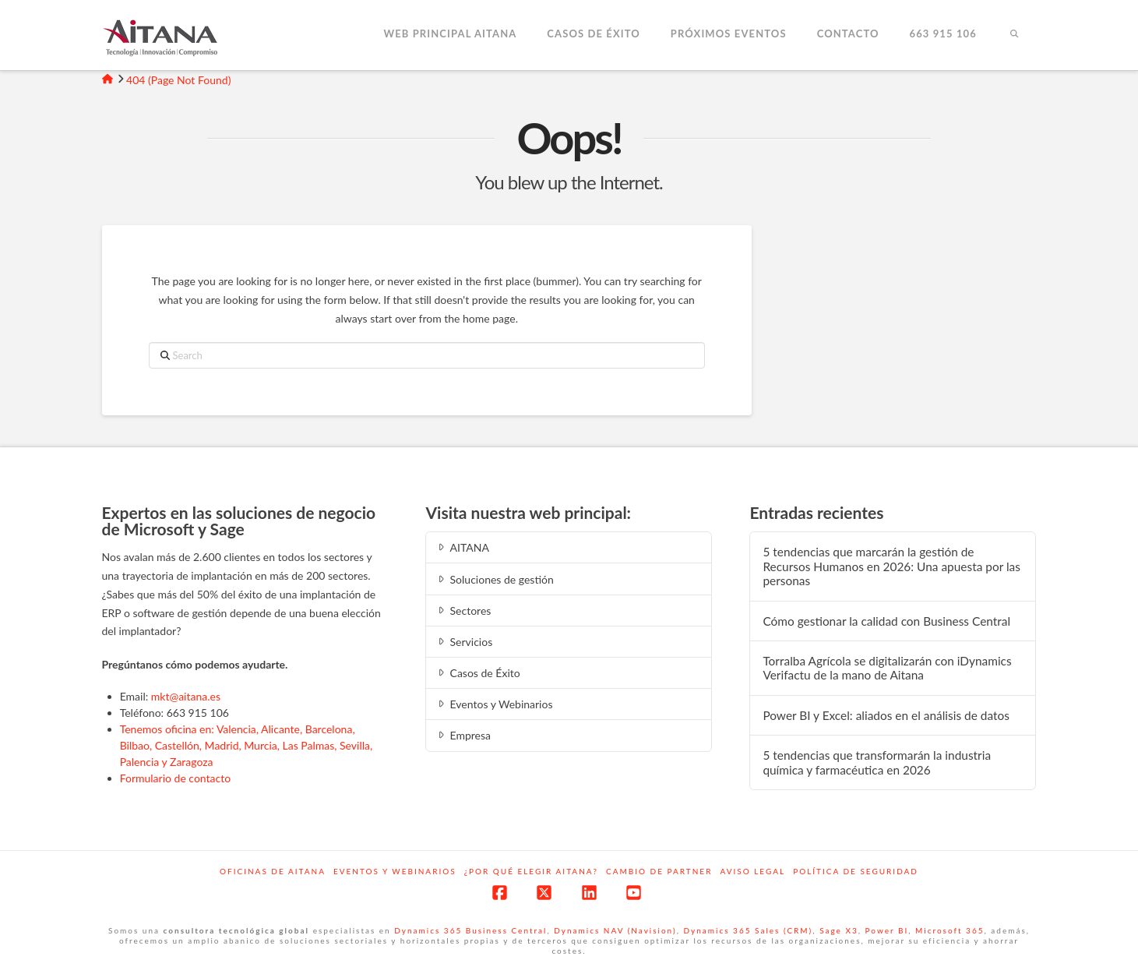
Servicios (463, 641)
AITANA (462, 547)
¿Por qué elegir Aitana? (531, 871)
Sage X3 (838, 930)
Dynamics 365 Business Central (470, 930)
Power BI (887, 930)
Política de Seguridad (855, 871)
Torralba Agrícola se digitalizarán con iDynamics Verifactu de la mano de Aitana (887, 668)
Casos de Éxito (477, 672)
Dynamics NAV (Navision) (615, 930)
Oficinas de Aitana (273, 871)
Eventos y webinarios (394, 871)
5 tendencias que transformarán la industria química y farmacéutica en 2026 (877, 762)
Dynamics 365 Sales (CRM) (748, 930)
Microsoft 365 (949, 930)
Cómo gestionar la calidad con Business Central (886, 621)
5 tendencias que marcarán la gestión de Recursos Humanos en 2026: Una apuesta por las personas (891, 566)
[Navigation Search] (1014, 35)
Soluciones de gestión (494, 579)
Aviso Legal (752, 871)
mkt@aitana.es (185, 696)
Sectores (463, 610)
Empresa (463, 735)
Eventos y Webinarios (493, 704)
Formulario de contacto (175, 778)
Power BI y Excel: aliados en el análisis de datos (886, 715)
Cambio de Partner (659, 871)
